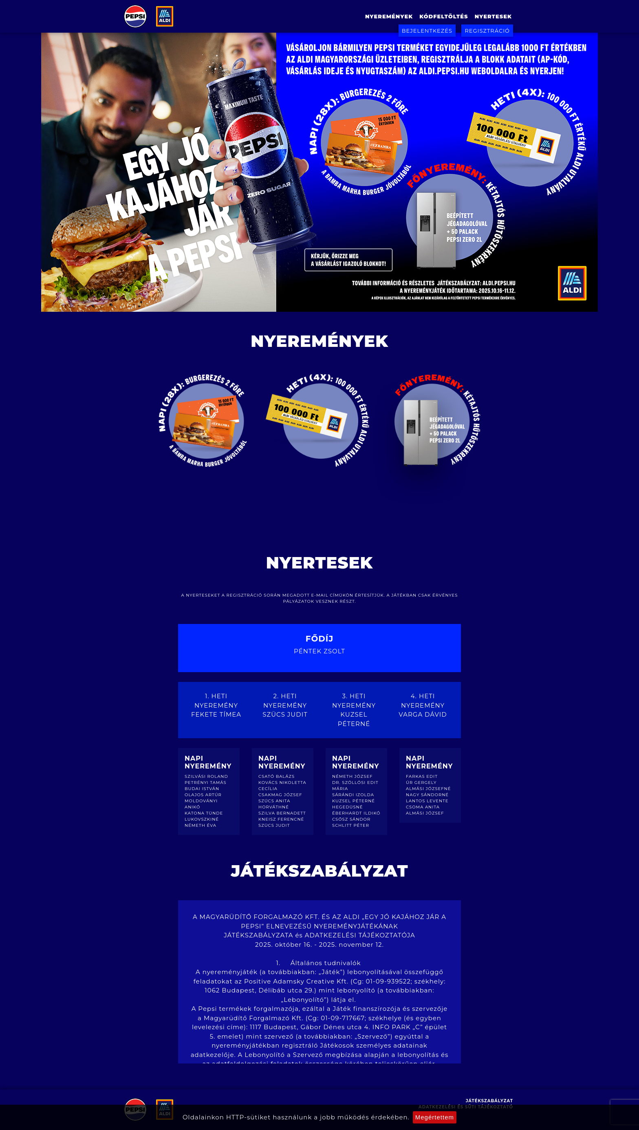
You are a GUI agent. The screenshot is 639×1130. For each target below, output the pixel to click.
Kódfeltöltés (443, 16)
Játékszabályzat (489, 1100)
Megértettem (434, 1117)
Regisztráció (487, 30)
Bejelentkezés (427, 30)
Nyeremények (389, 16)
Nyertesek (493, 16)
